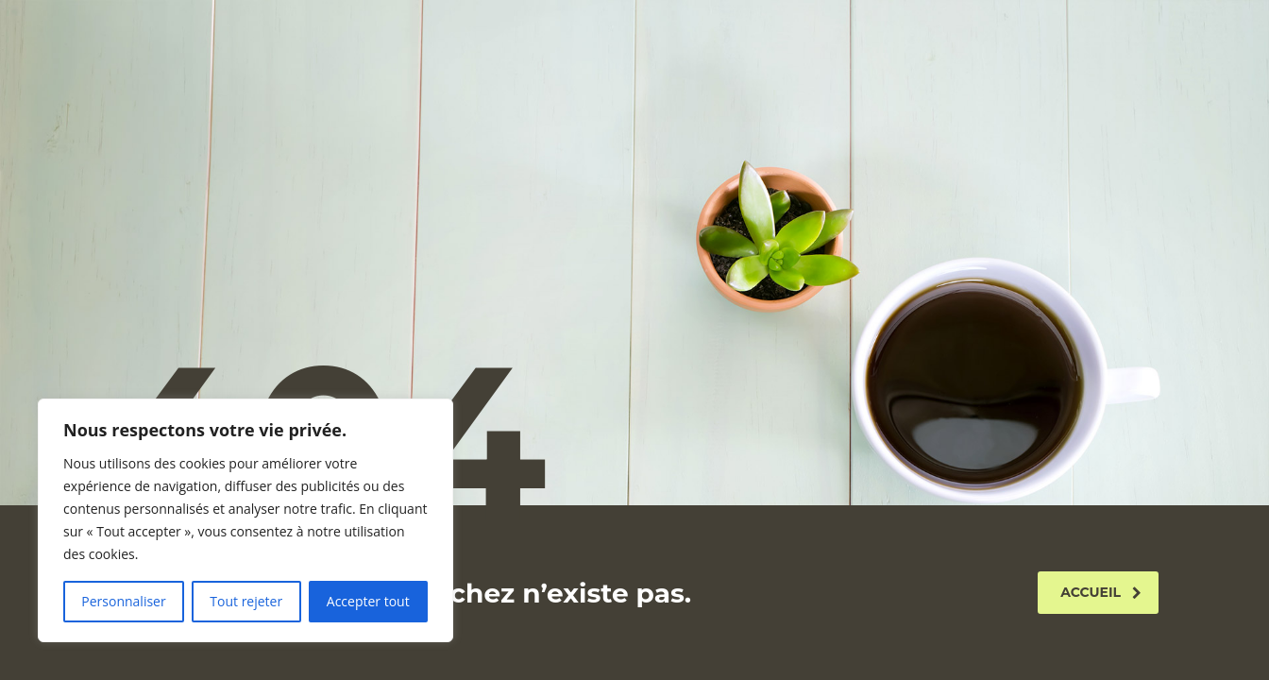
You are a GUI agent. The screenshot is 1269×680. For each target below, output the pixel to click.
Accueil (1101, 592)
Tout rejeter (246, 601)
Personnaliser (123, 601)
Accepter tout (368, 601)
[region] (245, 520)
